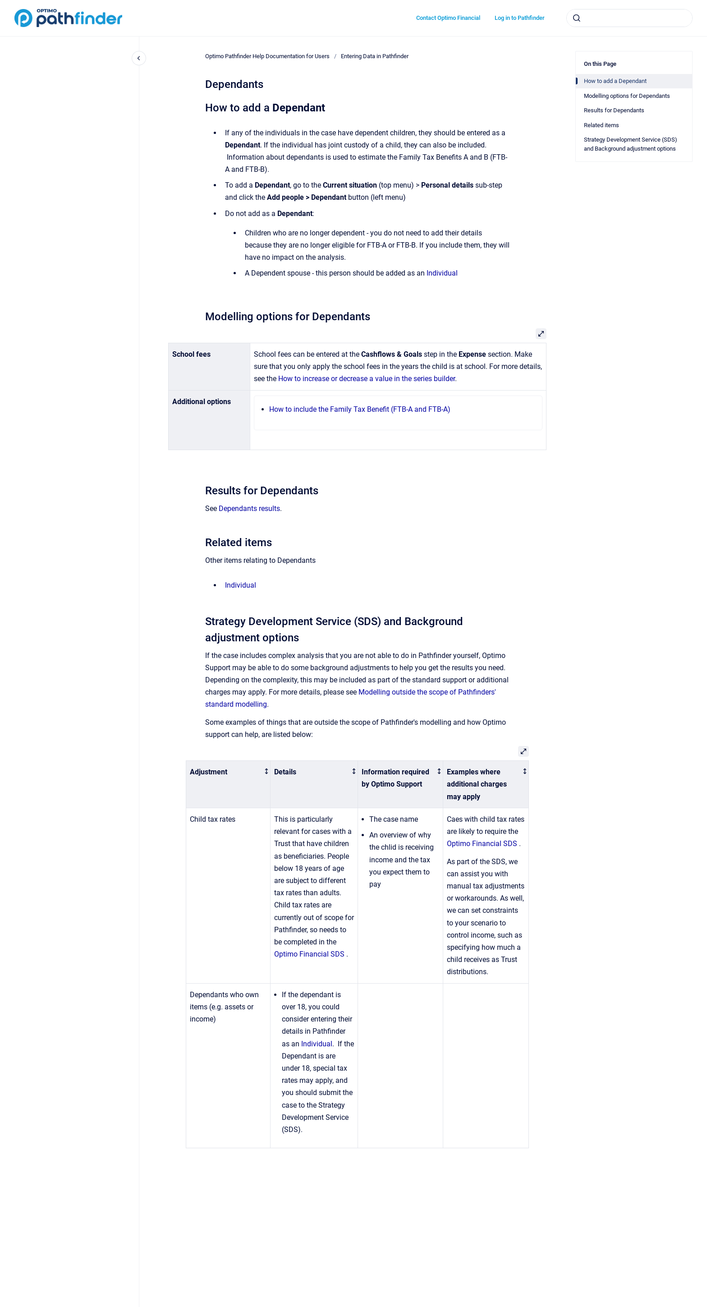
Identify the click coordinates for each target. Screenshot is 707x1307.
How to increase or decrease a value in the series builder (366, 378)
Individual (442, 273)
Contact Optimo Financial (448, 17)
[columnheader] (228, 784)
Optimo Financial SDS (309, 954)
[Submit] (576, 18)
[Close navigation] (139, 58)
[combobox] (629, 18)
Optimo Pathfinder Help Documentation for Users (267, 56)
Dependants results (249, 508)
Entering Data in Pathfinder (375, 56)
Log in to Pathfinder (520, 17)
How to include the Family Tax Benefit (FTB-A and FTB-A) (359, 409)
